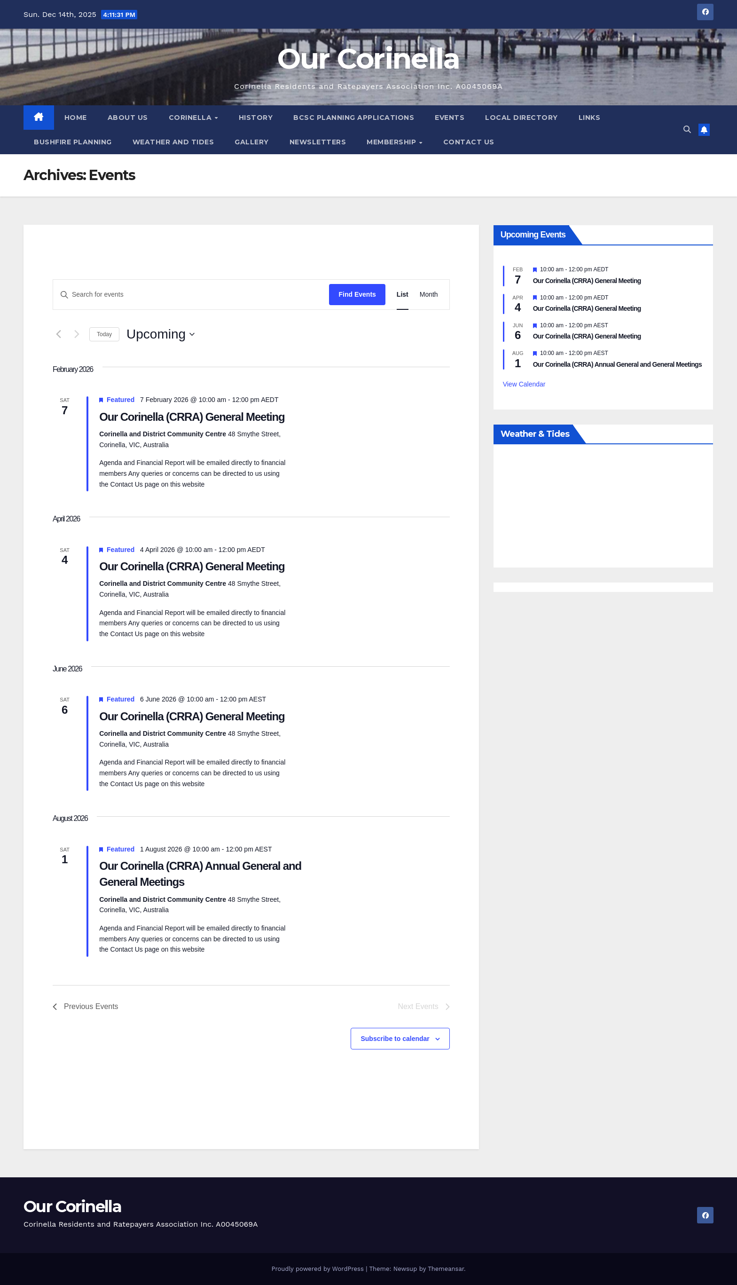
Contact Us (468, 142)
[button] (687, 129)
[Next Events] (76, 334)
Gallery (252, 142)
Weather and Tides (173, 142)
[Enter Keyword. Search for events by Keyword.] (191, 294)
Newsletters (318, 142)
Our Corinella (368, 58)
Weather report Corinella (603, 558)
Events (449, 117)
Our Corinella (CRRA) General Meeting (191, 416)
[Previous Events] (58, 334)
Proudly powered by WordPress (318, 1268)
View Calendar (524, 384)
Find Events (357, 294)
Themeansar (446, 1268)
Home (75, 117)
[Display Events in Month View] (429, 294)
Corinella (191, 117)
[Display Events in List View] (402, 294)
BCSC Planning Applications (353, 117)
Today (104, 334)
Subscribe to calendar (395, 1038)
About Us (128, 117)
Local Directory (521, 117)
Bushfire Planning (73, 142)
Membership (392, 142)
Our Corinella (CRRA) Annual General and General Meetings (617, 364)
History (256, 117)
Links (590, 117)
